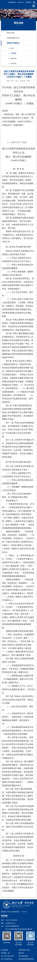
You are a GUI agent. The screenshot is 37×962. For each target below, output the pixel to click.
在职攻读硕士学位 (13, 38)
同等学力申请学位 (22, 13)
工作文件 (13, 53)
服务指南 (13, 58)
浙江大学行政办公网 (7, 956)
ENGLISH (21, 2)
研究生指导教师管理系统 (26, 959)
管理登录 (24, 911)
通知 (12, 48)
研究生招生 (11, 33)
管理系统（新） (6, 953)
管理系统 (28, 2)
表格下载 (13, 63)
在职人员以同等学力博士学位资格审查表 (17, 744)
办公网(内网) (12, 2)
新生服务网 (4, 950)
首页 (4, 13)
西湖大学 (21, 953)
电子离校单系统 (23, 956)
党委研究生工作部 (24, 950)
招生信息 (11, 13)
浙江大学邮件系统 (6, 959)
